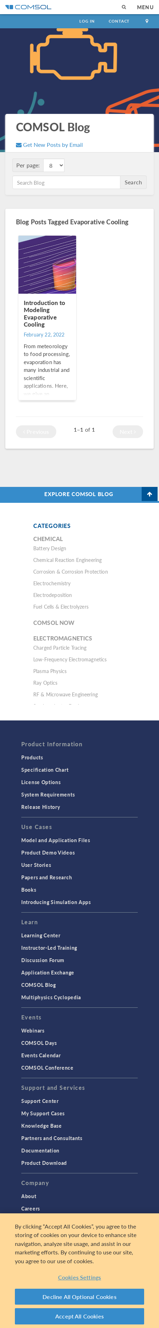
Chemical (48, 539)
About (28, 1196)
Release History (40, 806)
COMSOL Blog (38, 984)
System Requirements (48, 794)
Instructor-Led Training (49, 947)
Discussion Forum (42, 960)
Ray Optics (45, 682)
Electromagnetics (62, 638)
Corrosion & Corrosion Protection (70, 571)
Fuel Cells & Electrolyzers (61, 606)
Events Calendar (41, 1055)
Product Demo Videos (48, 852)
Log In (87, 21)
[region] (79, 1270)
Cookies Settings (79, 1277)
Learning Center (41, 935)
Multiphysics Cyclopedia (51, 997)
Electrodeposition (52, 594)
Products (32, 757)
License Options (41, 782)
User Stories (36, 864)
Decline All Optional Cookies (79, 1297)
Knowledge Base (41, 1125)
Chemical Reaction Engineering (67, 559)
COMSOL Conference (47, 1067)
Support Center (40, 1100)
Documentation (40, 1150)
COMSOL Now (54, 623)
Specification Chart (44, 769)
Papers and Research (46, 877)
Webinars (33, 1030)
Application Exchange (47, 972)
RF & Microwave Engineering (65, 694)
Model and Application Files (55, 840)
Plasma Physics (50, 670)
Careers (30, 1208)
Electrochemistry (51, 583)
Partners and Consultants (52, 1138)
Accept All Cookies (79, 1316)
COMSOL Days (39, 1042)
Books (28, 889)
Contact (119, 21)
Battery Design (49, 548)
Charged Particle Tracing (60, 647)
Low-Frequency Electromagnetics (70, 659)
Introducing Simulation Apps (56, 902)
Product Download (44, 1162)
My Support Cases (43, 1113)
